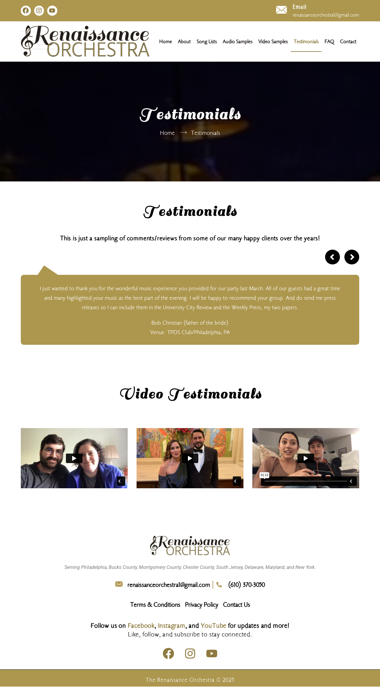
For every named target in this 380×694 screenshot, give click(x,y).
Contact (348, 42)
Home (165, 42)
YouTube (214, 626)
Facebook (141, 626)
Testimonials (306, 42)
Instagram (171, 626)
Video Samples (273, 42)
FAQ (329, 42)
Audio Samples (237, 42)
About (184, 42)
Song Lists (207, 42)
